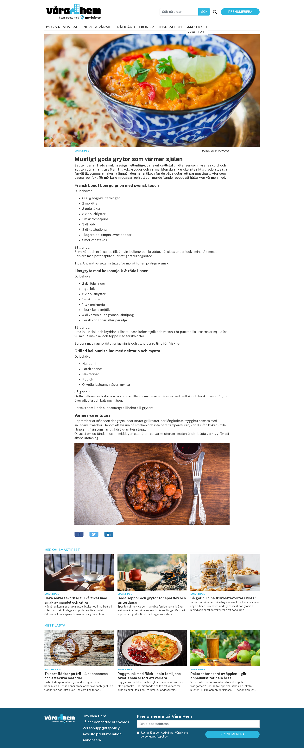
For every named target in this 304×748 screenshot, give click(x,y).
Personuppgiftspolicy (101, 728)
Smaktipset (197, 27)
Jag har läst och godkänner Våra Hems (164, 734)
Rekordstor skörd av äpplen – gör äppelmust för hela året (218, 676)
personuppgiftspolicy (154, 736)
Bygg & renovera (60, 27)
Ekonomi (147, 27)
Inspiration (170, 27)
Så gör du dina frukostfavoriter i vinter (223, 598)
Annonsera (91, 740)
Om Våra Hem (94, 716)
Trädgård (125, 27)
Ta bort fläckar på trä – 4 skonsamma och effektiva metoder (76, 676)
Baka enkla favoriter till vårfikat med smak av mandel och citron (75, 600)
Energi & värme (96, 27)
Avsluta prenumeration (102, 734)
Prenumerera (240, 12)
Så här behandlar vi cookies (105, 722)
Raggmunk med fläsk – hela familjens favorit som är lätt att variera (149, 676)
